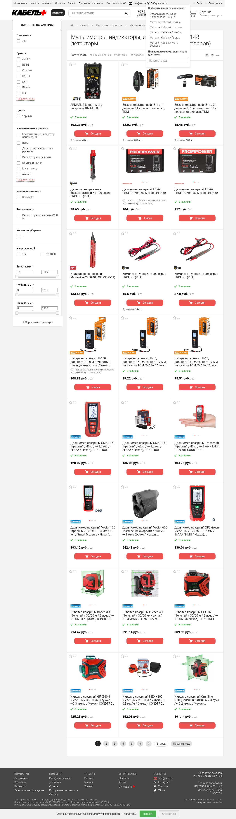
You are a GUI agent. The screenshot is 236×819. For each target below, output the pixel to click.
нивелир (27, 174)
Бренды (88, 782)
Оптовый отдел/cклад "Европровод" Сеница (163, 15)
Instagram (162, 782)
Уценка (88, 786)
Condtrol (27, 70)
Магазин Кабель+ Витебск (166, 32)
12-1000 (51, 254)
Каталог (84, 25)
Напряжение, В (27, 248)
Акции (122, 782)
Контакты (47, 3)
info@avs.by (163, 778)
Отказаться (169, 813)
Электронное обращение (29, 790)
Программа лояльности (91, 3)
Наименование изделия (32, 128)
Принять (148, 813)
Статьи (53, 794)
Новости (34, 3)
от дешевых (121, 54)
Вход (197, 3)
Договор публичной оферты (210, 791)
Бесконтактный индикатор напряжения (38, 136)
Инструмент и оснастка (109, 25)
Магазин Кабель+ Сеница (165, 22)
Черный (27, 116)
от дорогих (137, 54)
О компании (20, 3)
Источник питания (29, 191)
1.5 (24, 254)
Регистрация (213, 3)
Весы (25, 142)
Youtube (161, 786)
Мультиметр (29, 168)
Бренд (21, 53)
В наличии (24, 35)
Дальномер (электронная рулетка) (37, 150)
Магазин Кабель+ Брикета (166, 27)
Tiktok (159, 790)
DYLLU (26, 76)
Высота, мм (25, 266)
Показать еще (26, 98)
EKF (24, 81)
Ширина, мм (25, 303)
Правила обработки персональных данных (208, 785)
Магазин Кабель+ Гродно (165, 37)
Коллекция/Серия (29, 230)
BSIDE (25, 64)
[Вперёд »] (161, 744)
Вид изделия (25, 209)
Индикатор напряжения (36, 157)
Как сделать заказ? (116, 3)
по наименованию (101, 54)
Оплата (71, 3)
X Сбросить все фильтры (38, 322)
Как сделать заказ (60, 778)
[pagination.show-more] (181, 744)
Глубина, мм (25, 284)
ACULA (26, 58)
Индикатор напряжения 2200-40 (40, 217)
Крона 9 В (28, 197)
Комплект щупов (32, 162)
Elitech (26, 87)
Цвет (21, 110)
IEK (24, 93)
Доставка (60, 3)
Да (24, 40)
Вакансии (20, 786)
